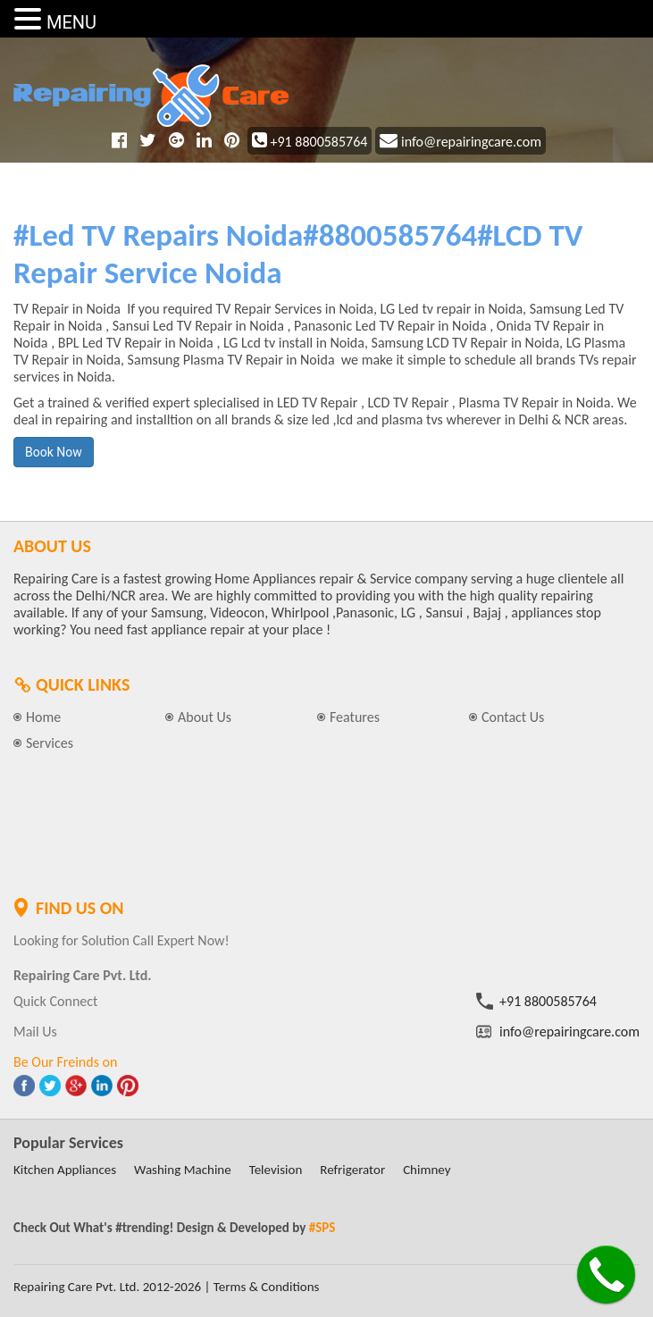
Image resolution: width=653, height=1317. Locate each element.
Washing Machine (182, 1170)
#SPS (322, 1228)
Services (49, 742)
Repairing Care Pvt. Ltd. (76, 1287)
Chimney (426, 1170)
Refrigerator (352, 1170)
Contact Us (512, 717)
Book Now (53, 452)
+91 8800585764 (310, 141)
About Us (204, 717)
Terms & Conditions (266, 1287)
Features (355, 717)
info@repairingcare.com (460, 141)
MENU (71, 22)
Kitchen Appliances (64, 1170)
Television (276, 1170)
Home (43, 717)
